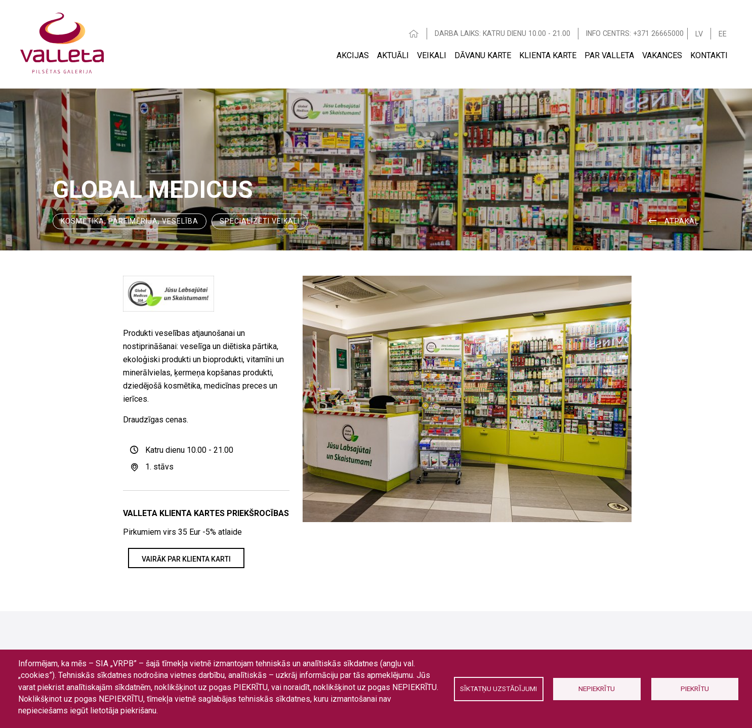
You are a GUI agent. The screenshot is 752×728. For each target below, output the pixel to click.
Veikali (431, 55)
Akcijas (353, 55)
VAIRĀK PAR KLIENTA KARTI (186, 559)
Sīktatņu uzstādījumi (498, 688)
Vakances (662, 55)
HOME (414, 33)
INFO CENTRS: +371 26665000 (635, 33)
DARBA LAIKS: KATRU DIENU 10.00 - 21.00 (502, 33)
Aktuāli (393, 55)
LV (699, 34)
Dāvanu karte (482, 55)
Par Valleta (609, 55)
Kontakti (709, 55)
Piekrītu (695, 688)
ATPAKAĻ (681, 221)
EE (723, 34)
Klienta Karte (547, 55)
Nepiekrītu (596, 688)
